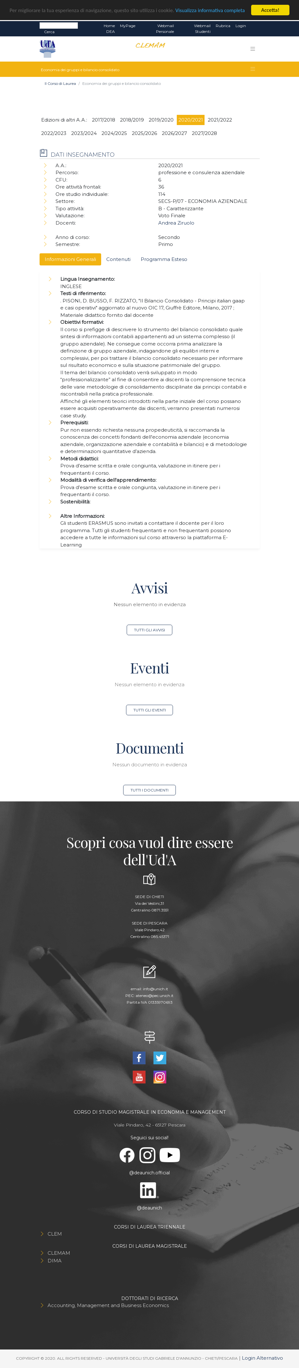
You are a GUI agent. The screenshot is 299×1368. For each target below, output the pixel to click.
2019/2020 (161, 120)
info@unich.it (155, 988)
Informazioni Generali (70, 259)
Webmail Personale (165, 28)
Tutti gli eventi (149, 710)
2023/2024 (84, 133)
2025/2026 (144, 133)
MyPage (127, 25)
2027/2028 (204, 133)
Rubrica (223, 25)
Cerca (49, 31)
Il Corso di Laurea (60, 83)
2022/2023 (53, 133)
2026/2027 (174, 133)
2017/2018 (103, 120)
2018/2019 (132, 120)
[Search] (59, 25)
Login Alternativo (262, 1358)
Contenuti (118, 259)
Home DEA (109, 28)
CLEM (55, 1234)
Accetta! (270, 10)
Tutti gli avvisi (149, 630)
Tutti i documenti (149, 790)
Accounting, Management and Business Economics (108, 1305)
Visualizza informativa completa (210, 10)
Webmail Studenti (202, 28)
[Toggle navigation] (253, 48)
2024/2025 (114, 133)
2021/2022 (220, 120)
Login (240, 25)
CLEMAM (59, 1253)
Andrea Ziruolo (176, 223)
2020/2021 (190, 120)
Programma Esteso (164, 259)
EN (254, 26)
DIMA (55, 1261)
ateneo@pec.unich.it (155, 995)
